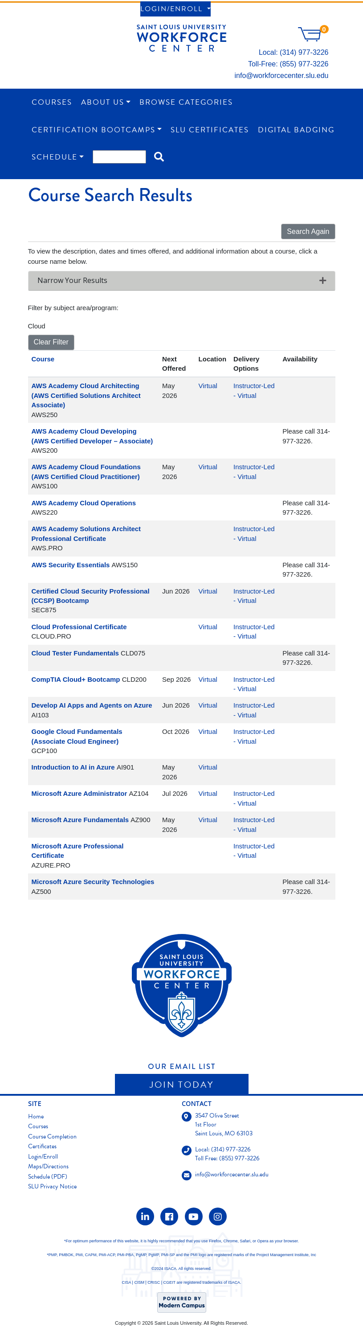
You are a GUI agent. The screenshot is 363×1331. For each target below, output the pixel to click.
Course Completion (52, 1136)
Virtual (208, 385)
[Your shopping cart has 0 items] (313, 39)
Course (43, 359)
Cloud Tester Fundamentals (75, 653)
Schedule (54, 157)
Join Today (182, 1084)
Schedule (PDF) (47, 1176)
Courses (52, 102)
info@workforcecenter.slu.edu (281, 75)
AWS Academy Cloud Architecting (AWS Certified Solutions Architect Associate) (86, 395)
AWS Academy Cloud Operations (84, 503)
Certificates (42, 1146)
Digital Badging (296, 129)
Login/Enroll (172, 9)
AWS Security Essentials (71, 565)
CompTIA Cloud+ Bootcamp (76, 679)
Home (36, 1116)
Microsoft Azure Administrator (79, 793)
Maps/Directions (48, 1166)
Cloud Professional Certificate (79, 627)
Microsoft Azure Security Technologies (93, 881)
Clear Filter (51, 342)
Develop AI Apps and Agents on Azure (92, 705)
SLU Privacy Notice (52, 1186)
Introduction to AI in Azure (73, 767)
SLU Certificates (210, 129)
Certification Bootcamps (93, 129)
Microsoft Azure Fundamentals (80, 819)
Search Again (308, 231)
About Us (102, 102)
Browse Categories (186, 102)
